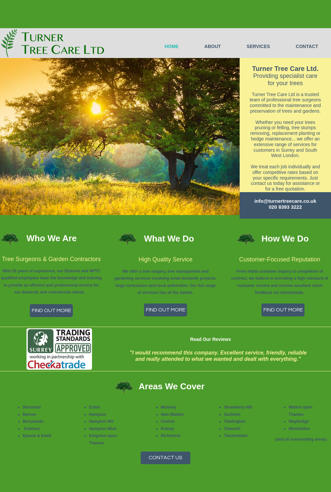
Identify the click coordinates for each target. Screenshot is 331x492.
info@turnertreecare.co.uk (285, 201)
